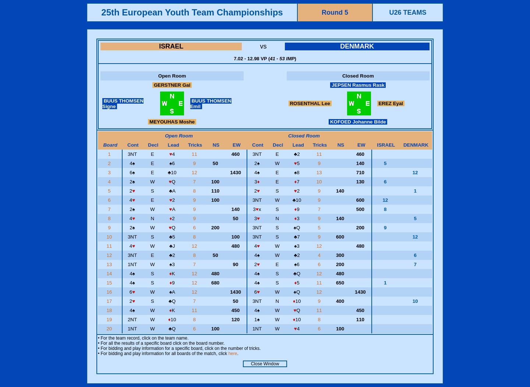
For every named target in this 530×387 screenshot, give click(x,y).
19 (109, 319)
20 (109, 329)
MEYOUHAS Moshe (172, 122)
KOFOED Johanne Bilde (358, 122)
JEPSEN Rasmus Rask (358, 85)
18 (109, 310)
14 (109, 273)
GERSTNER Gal (172, 85)
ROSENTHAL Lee (310, 103)
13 (320, 172)
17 (109, 301)
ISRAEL (171, 46)
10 (320, 181)
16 (109, 292)
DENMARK (357, 46)
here (232, 353)
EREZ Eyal (390, 103)
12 (195, 172)
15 (109, 283)
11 (195, 154)
